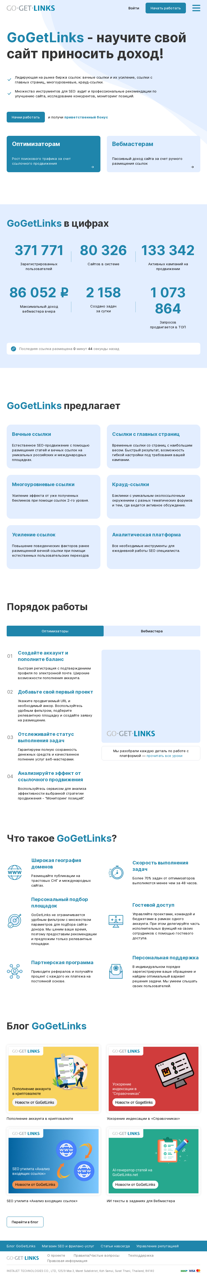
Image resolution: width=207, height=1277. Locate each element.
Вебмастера (152, 631)
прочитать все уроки (164, 755)
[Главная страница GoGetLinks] (31, 8)
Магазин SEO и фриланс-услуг (68, 1246)
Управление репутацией (157, 1246)
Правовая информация (67, 1261)
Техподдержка (141, 1255)
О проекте (56, 1255)
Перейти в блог (25, 1222)
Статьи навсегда (115, 1246)
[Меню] (196, 8)
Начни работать (26, 117)
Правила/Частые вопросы (96, 1255)
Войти (133, 8)
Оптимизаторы (55, 631)
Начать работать (166, 8)
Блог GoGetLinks (21, 1246)
